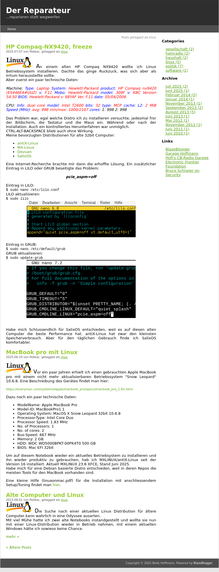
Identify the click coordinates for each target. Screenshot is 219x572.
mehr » (12, 538)
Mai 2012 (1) (177, 120)
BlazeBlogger (178, 149)
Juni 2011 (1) (177, 129)
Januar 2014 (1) (180, 99)
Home (11, 29)
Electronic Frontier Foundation (182, 164)
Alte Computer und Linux (45, 496)
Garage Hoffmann (182, 153)
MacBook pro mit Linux (42, 353)
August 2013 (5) (180, 112)
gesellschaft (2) (180, 49)
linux (64, 51)
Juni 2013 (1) (177, 116)
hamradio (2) (178, 53)
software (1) (177, 70)
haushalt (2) (177, 57)
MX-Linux (25, 147)
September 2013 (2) (184, 108)
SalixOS (24, 156)
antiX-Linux (27, 143)
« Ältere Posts (18, 548)
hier (56, 486)
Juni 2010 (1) (177, 133)
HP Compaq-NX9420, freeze (49, 47)
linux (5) (173, 62)
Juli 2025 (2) (177, 86)
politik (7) (174, 66)
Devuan (24, 152)
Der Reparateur (38, 10)
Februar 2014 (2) (181, 95)
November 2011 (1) (184, 125)
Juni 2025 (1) (177, 90)
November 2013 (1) (184, 103)
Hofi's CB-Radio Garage (187, 158)
